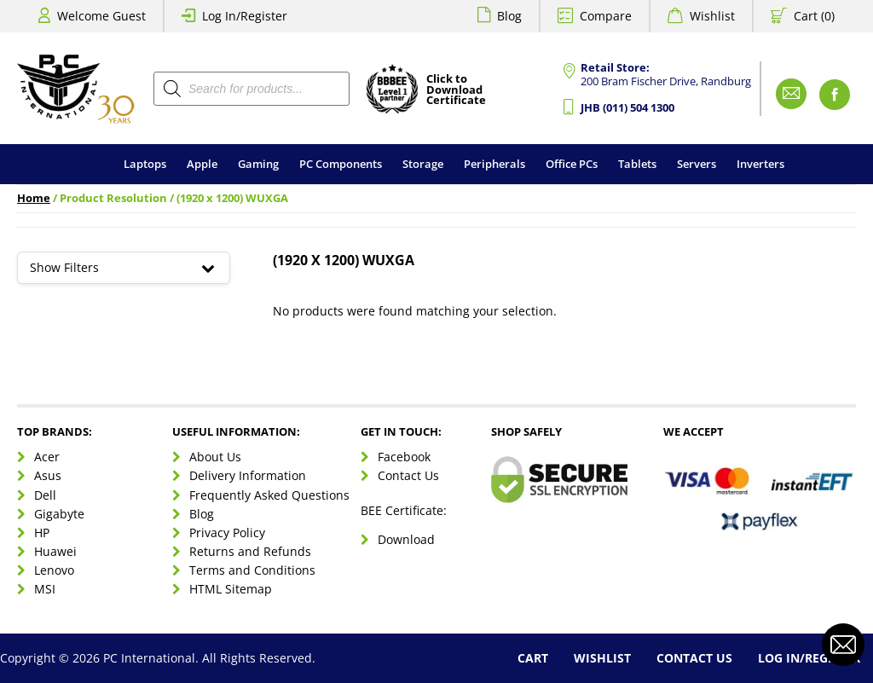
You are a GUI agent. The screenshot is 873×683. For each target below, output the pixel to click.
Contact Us (408, 475)
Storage (422, 163)
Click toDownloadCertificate (456, 90)
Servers (696, 163)
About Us (215, 457)
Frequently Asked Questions (269, 495)
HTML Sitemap (230, 589)
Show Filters (123, 267)
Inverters (760, 163)
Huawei (55, 551)
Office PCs (572, 163)
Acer (47, 457)
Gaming (258, 163)
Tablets (637, 163)
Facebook (404, 457)
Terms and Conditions (252, 570)
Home (33, 198)
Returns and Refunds (250, 551)
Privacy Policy (227, 532)
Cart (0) (814, 16)
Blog (509, 16)
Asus (47, 475)
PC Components (340, 163)
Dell (45, 495)
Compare (606, 16)
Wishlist (712, 16)
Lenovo (54, 570)
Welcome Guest (101, 16)
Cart (532, 658)
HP (41, 532)
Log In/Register (244, 16)
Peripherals (494, 163)
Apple (202, 163)
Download (406, 539)
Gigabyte (59, 514)
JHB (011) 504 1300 (627, 108)
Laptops (145, 163)
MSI (44, 589)
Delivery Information (247, 475)
